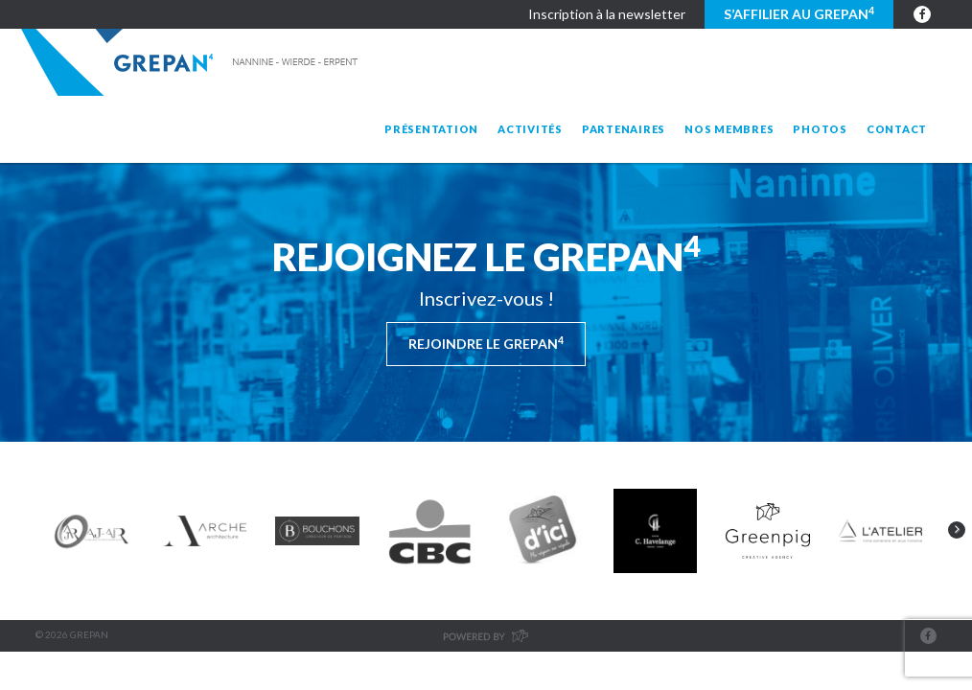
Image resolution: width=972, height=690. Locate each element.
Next (956, 530)
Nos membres (729, 129)
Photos (820, 129)
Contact (897, 129)
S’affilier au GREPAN (799, 13)
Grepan (191, 62)
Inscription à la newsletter (606, 14)
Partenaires (623, 129)
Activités (530, 129)
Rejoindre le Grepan (486, 343)
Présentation (431, 129)
